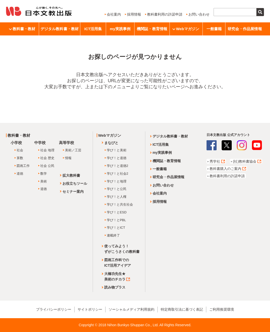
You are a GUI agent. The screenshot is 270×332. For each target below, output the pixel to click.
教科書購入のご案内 (225, 169)
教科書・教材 (23, 29)
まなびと (111, 143)
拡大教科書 (71, 175)
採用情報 (134, 14)
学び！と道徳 (116, 158)
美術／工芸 (73, 150)
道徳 (20, 173)
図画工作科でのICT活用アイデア (117, 262)
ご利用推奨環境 (221, 309)
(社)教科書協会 (244, 161)
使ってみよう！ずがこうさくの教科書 (122, 249)
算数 (20, 158)
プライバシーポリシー (53, 309)
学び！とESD (117, 212)
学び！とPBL (116, 220)
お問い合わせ (199, 14)
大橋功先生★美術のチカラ (117, 276)
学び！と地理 (116, 181)
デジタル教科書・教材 (60, 29)
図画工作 (23, 166)
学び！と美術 (116, 150)
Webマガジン (186, 29)
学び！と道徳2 (117, 166)
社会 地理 (47, 150)
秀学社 (215, 161)
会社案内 (114, 14)
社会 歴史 (47, 158)
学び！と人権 (116, 197)
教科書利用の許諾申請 (164, 14)
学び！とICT (116, 227)
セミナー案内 (73, 191)
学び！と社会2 (117, 173)
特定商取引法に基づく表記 (182, 309)
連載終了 (113, 235)
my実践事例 (120, 29)
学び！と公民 (116, 189)
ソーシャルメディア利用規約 (131, 309)
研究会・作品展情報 (245, 29)
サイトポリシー (90, 309)
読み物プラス (114, 287)
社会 (20, 150)
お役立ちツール (74, 183)
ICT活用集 (93, 29)
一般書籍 (214, 29)
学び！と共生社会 (120, 204)
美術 (43, 181)
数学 (43, 173)
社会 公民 (47, 166)
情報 (68, 158)
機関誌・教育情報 (152, 29)
